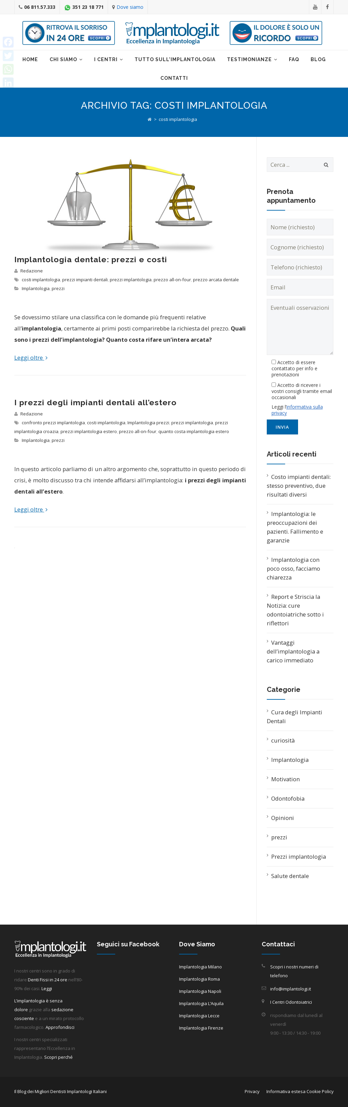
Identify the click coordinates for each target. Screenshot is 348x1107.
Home (30, 59)
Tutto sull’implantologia (175, 59)
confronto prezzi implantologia (53, 422)
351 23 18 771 (88, 7)
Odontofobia (287, 798)
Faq (294, 59)
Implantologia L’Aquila (201, 1003)
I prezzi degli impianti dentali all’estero (95, 402)
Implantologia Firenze (201, 1028)
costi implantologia (41, 279)
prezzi (58, 288)
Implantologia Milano (200, 967)
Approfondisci (60, 1027)
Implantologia (36, 288)
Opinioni (282, 818)
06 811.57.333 (39, 7)
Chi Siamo (63, 59)
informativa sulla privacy (297, 410)
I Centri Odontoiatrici (291, 1002)
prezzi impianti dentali (85, 279)
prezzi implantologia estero (88, 431)
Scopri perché (58, 1057)
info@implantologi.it (290, 989)
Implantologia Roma (199, 979)
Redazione (31, 271)
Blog (318, 59)
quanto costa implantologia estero (193, 431)
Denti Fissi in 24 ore (47, 980)
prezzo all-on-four (172, 279)
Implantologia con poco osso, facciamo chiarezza (293, 568)
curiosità (283, 740)
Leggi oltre (31, 357)
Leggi (46, 988)
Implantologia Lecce (199, 1016)
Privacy (252, 1091)
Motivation (285, 779)
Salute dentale (290, 876)
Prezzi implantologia (298, 856)
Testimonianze (249, 59)
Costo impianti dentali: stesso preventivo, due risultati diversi (299, 485)
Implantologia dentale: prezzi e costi (90, 259)
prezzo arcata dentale (216, 279)
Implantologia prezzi (148, 422)
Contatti (174, 78)
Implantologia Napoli (200, 991)
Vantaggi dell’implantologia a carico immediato (293, 651)
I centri (106, 59)
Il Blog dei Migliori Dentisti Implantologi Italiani (60, 1091)
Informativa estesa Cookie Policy (300, 1091)
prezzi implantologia (131, 279)
